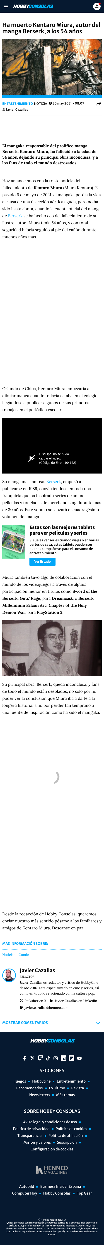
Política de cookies (71, 1129)
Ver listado (42, 561)
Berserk (16, 215)
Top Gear (84, 1193)
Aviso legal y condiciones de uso (50, 1122)
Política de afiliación (65, 1135)
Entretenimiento (17, 104)
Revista (77, 1088)
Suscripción (67, 1142)
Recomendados (29, 1088)
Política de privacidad (31, 1129)
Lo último (57, 1088)
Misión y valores (37, 1142)
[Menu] (6, 6)
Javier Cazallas (17, 109)
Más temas (65, 1095)
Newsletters (39, 1095)
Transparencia (29, 1135)
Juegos (20, 1081)
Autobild (26, 1186)
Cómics (24, 955)
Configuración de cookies (52, 1149)
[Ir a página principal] (32, 6)
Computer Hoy (24, 1193)
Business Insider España (60, 1186)
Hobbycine (41, 1081)
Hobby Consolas (57, 1193)
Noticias (8, 955)
